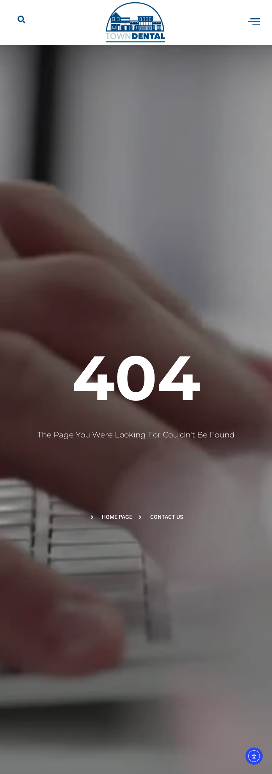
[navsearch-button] (21, 22)
